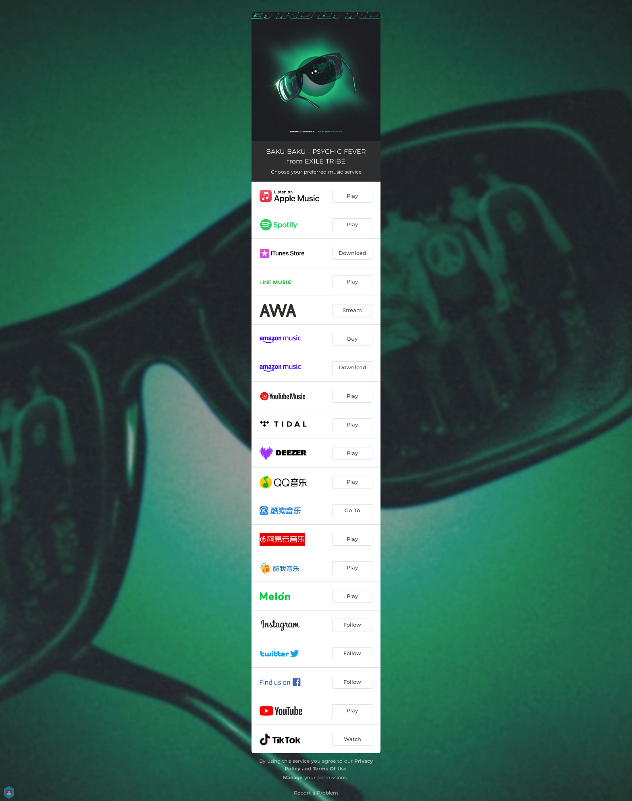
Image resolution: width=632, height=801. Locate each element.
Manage (293, 777)
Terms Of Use (330, 769)
